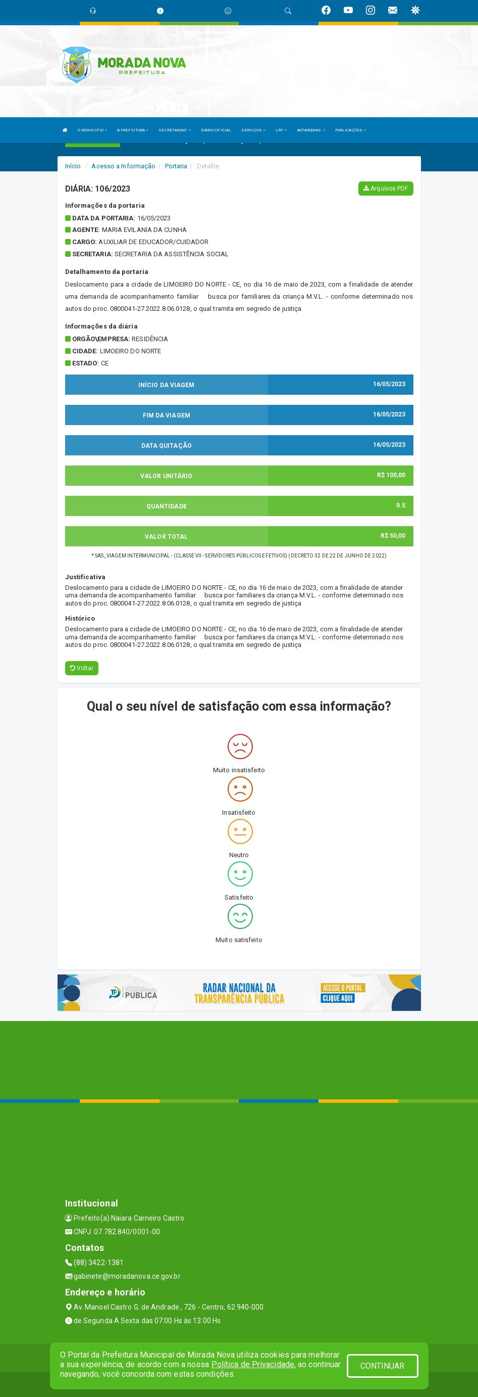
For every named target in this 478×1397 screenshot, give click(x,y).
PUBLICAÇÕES (350, 130)
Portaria (176, 166)
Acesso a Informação (123, 166)
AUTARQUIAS (311, 130)
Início (73, 166)
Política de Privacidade (252, 1364)
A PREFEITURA (132, 130)
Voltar (82, 668)
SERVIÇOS (253, 130)
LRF (281, 130)
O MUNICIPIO (92, 130)
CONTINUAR (382, 1366)
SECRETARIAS (174, 130)
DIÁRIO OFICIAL (216, 130)
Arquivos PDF (385, 188)
